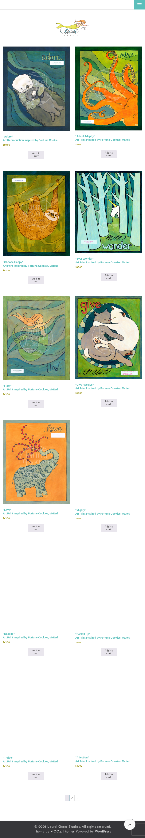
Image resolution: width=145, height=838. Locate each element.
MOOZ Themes (62, 831)
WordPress (103, 831)
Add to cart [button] (36, 154)
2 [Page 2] (72, 798)
